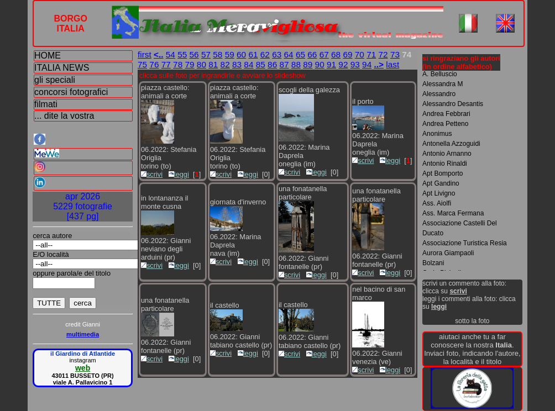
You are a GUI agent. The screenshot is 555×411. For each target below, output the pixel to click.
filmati (45, 104)
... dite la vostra (64, 115)
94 (366, 64)
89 (307, 64)
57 (206, 54)
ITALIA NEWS (61, 67)
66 (312, 54)
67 (324, 54)
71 (371, 54)
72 (383, 54)
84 (248, 64)
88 (296, 64)
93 (355, 64)
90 (319, 64)
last (392, 64)
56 (194, 54)
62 (265, 54)
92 (343, 64)
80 (201, 64)
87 (284, 64)
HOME (47, 55)
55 (182, 54)
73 (395, 54)
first (144, 54)
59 (229, 54)
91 (331, 64)
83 (237, 64)
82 (225, 64)
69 (347, 54)
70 (359, 54)
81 (213, 64)
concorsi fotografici (71, 92)
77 (166, 64)
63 (276, 54)
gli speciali (54, 80)
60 (241, 54)
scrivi (152, 174)
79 (189, 64)
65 (300, 54)
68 (336, 54)
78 (177, 64)
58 (217, 54)
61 (253, 54)
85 (260, 64)
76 (154, 64)
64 (289, 54)
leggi (179, 174)
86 (272, 64)
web (82, 367)
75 (142, 64)
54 (170, 54)
